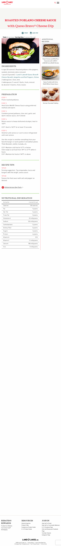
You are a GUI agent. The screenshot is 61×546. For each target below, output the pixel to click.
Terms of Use (44, 544)
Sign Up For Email (46, 523)
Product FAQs (25, 525)
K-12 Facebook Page (47, 527)
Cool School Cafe (6, 528)
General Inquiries (26, 523)
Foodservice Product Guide (29, 527)
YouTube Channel (46, 533)
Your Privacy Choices (35, 544)
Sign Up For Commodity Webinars (51, 525)
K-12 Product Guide (27, 529)
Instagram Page (46, 535)
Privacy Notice (31, 542)
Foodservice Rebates (6, 526)
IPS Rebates (4, 529)
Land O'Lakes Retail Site (40, 542)
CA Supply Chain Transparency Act (21, 544)
